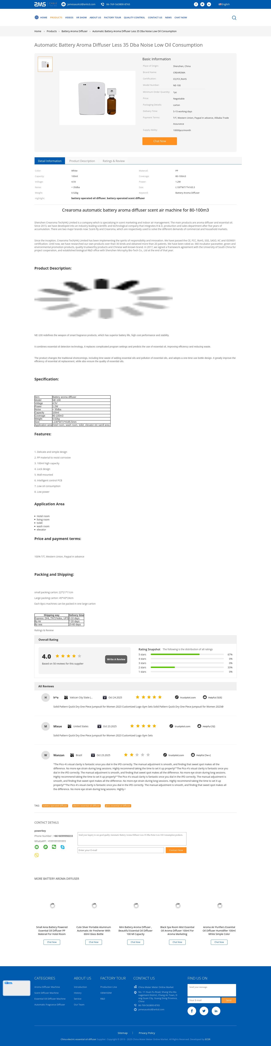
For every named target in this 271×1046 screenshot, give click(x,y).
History (77, 992)
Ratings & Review (114, 161)
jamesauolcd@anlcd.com (81, 4)
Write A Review (116, 659)
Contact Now (176, 850)
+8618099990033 (63, 836)
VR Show (84, 17)
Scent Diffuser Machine (46, 992)
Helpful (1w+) (204, 755)
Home (41, 17)
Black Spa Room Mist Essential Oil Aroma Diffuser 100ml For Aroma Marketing (177, 930)
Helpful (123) (216, 697)
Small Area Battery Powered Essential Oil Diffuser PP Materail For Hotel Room (52, 930)
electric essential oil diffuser (86, 805)
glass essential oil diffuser (118, 805)
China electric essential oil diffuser (78, 1039)
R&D (102, 998)
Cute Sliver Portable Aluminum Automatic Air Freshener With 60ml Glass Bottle (93, 930)
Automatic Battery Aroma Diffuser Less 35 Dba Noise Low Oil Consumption (134, 31)
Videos (71, 17)
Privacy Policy (147, 1033)
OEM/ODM (106, 992)
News (176, 17)
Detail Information (50, 161)
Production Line (108, 986)
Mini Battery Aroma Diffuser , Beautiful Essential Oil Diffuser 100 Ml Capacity (136, 930)
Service (77, 998)
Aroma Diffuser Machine (47, 986)
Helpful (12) (209, 726)
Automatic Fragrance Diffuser (49, 1004)
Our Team (79, 1004)
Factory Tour (117, 17)
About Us (99, 17)
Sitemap (123, 1033)
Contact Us (162, 17)
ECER (207, 1039)
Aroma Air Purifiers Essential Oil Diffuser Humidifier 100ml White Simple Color (219, 930)
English (226, 4)
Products (57, 17)
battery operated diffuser (55, 805)
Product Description (82, 161)
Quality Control (140, 17)
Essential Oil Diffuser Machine (50, 998)
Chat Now (189, 17)
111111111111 (57, 841)
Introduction (80, 986)
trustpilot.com (188, 697)
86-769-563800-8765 (118, 4)
